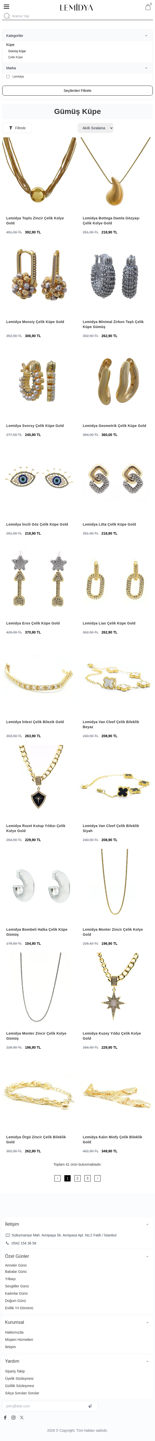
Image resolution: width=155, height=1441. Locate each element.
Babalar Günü (16, 1272)
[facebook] (5, 1417)
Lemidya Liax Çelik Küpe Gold (109, 623)
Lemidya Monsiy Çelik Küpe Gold (35, 322)
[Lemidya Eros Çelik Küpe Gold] (39, 579)
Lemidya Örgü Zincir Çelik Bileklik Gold (36, 1139)
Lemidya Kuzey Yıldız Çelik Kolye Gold (112, 1035)
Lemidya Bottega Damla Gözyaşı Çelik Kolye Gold (111, 220)
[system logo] (76, 7)
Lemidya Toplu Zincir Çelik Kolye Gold (35, 220)
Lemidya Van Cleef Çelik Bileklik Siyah (111, 828)
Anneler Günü (16, 1265)
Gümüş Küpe (17, 51)
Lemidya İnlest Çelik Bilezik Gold (35, 722)
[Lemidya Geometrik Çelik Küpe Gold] (116, 382)
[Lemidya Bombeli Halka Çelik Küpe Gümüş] (39, 886)
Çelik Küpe (15, 57)
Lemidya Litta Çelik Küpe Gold (109, 524)
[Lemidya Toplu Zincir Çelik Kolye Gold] (39, 174)
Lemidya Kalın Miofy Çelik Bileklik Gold (112, 1139)
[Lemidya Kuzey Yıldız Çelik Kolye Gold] (116, 990)
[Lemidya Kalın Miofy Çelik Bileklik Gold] (116, 1093)
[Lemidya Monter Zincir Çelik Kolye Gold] (116, 886)
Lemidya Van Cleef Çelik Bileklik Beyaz (111, 724)
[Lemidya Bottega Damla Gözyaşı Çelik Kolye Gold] (116, 174)
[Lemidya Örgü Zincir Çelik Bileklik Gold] (39, 1093)
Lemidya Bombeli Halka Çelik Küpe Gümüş (37, 931)
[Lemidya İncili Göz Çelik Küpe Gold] (39, 481)
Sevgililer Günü (17, 1286)
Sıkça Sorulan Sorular (22, 1393)
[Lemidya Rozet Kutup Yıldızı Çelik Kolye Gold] (39, 782)
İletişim (10, 1347)
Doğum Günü (15, 1301)
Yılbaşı (10, 1279)
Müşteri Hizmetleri (19, 1340)
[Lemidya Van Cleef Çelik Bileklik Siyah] (116, 782)
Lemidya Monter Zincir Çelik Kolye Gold (113, 931)
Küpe (10, 45)
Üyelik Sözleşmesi (19, 1378)
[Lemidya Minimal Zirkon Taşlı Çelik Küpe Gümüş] (116, 278)
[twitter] (22, 1417)
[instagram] (13, 1417)
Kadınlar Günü (16, 1293)
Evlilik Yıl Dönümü (19, 1308)
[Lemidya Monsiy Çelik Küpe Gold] (39, 278)
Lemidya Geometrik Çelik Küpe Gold (114, 426)
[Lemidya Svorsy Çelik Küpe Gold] (39, 382)
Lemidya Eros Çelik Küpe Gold (33, 623)
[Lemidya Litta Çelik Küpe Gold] (116, 481)
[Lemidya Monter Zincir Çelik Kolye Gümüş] (39, 990)
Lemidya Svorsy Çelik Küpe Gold (35, 426)
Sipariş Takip (15, 1371)
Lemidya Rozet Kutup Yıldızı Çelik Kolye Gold (35, 828)
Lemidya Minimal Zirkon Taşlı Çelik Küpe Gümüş (113, 324)
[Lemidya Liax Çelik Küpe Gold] (116, 579)
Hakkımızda (14, 1332)
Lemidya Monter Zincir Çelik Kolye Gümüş (36, 1035)
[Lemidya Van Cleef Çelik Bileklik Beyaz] (116, 678)
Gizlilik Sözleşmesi (19, 1386)
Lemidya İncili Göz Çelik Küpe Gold (37, 524)
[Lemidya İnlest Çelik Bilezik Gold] (39, 678)
